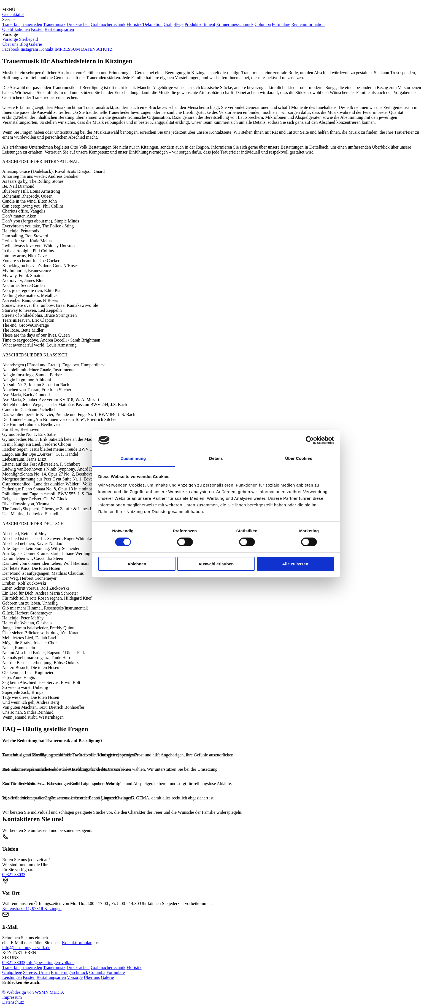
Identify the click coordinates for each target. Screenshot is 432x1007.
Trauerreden (31, 24)
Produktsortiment (200, 24)
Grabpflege (173, 24)
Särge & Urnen (36, 972)
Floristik (133, 967)
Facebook (10, 49)
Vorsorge (10, 39)
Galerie (35, 44)
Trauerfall (11, 24)
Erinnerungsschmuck (234, 24)
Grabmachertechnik (108, 24)
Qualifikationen (16, 29)
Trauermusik (54, 24)
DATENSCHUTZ (97, 49)
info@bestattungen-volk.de (26, 947)
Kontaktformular (77, 942)
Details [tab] (216, 458)
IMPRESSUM (67, 49)
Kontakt (46, 49)
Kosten (37, 29)
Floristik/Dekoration (144, 24)
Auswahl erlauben (216, 564)
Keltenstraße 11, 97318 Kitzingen (31, 908)
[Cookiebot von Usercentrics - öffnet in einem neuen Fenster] (310, 440)
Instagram (29, 49)
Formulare (281, 24)
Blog (23, 44)
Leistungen (12, 977)
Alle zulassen (295, 564)
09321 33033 (13, 874)
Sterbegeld (28, 39)
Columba (263, 24)
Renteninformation (308, 24)
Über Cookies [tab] (298, 458)
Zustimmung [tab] (133, 458)
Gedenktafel (13, 14)
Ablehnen (136, 564)
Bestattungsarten (59, 29)
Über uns (10, 44)
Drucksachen (78, 24)
